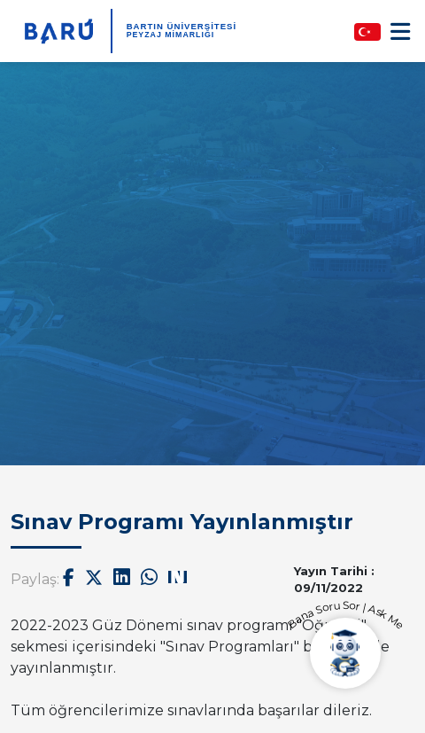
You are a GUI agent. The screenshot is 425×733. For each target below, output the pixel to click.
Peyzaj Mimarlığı (171, 34)
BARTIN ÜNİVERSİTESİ (182, 26)
